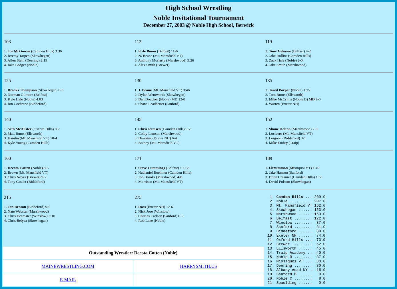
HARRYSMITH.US (198, 266)
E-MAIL (68, 279)
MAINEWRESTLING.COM (67, 266)
